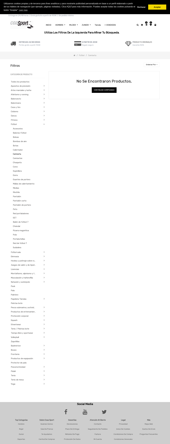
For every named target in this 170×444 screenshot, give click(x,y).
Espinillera (17, 170)
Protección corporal (19, 315)
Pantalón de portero (22, 204)
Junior (21, 434)
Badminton (16, 345)
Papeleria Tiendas (18, 298)
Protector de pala (18, 362)
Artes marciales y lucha (21, 90)
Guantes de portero (21, 179)
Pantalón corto (19, 200)
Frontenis (15, 354)
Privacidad (123, 423)
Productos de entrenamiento (24, 311)
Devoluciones (72, 423)
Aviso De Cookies (123, 429)
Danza (14, 115)
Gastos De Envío (148, 429)
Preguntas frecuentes (149, 434)
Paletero (14, 294)
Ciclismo (14, 111)
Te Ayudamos (46, 434)
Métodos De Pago (72, 434)
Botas (15, 145)
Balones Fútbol (19, 132)
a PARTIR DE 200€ (89, 42)
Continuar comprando (104, 90)
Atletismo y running (19, 94)
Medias (16, 187)
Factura (98, 434)
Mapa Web (149, 423)
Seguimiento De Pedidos (98, 429)
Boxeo (14, 349)
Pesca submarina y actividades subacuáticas (24, 307)
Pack (13, 286)
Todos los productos (20, 81)
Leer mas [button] (23, 10)
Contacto (97, 423)
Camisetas (17, 158)
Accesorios (18, 128)
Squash (14, 320)
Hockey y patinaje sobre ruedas (24, 260)
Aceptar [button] (157, 7)
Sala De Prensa (47, 429)
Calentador (18, 149)
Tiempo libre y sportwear (22, 332)
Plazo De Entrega (72, 429)
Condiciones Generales (123, 439)
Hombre (21, 423)
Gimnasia (15, 256)
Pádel (13, 371)
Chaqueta (17, 162)
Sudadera (17, 247)
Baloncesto (16, 98)
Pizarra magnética (21, 230)
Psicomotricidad (18, 366)
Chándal (16, 226)
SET (15, 217)
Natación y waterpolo (20, 281)
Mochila (16, 192)
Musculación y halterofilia (22, 277)
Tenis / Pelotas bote (20, 328)
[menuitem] (48, 24)
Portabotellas (19, 238)
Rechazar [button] (141, 7)
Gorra (15, 175)
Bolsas (16, 137)
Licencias (15, 269)
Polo (15, 234)
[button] (152, 64)
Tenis (13, 375)
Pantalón (17, 196)
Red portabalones (21, 213)
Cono (15, 166)
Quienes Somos (47, 423)
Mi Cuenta (98, 439)
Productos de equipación (22, 358)
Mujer (21, 429)
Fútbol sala (16, 252)
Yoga (13, 383)
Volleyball (15, 337)
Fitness (14, 119)
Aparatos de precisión (20, 85)
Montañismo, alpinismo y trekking (24, 273)
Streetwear (16, 324)
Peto (15, 209)
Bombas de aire (20, 141)
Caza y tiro (15, 107)
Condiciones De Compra (123, 434)
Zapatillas (15, 341)
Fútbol (14, 124)
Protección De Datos (72, 439)
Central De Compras (47, 439)
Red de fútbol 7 (20, 243)
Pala (13, 290)
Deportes (21, 439)
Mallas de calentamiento (23, 183)
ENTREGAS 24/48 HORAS (29, 42)
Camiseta (17, 154)
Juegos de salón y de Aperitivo (24, 264)
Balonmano (16, 102)
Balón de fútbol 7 (20, 221)
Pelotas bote (16, 303)
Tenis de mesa (17, 379)
